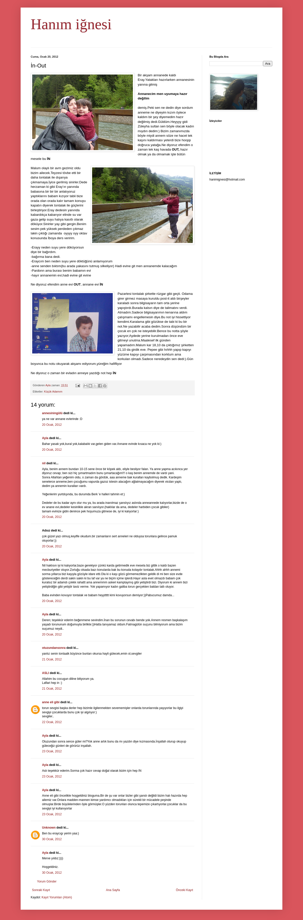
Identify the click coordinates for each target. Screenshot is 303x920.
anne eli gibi (50, 702)
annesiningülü (52, 413)
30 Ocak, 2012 (52, 839)
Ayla (45, 438)
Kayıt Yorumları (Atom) (57, 897)
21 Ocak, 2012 (52, 659)
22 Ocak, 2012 (52, 722)
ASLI (45, 673)
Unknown (49, 827)
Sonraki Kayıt (41, 890)
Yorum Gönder (47, 881)
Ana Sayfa (113, 890)
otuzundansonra (53, 648)
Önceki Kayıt (184, 890)
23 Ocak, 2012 (52, 751)
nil (44, 463)
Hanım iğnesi (71, 24)
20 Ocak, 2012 (52, 425)
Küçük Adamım (53, 391)
